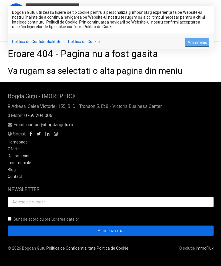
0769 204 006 (38, 115)
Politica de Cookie (84, 41)
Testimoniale (19, 162)
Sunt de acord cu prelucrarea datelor (43, 219)
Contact (15, 176)
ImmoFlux (205, 248)
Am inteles (197, 42)
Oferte (14, 149)
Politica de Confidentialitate (36, 41)
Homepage (18, 142)
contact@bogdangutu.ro (49, 124)
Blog (12, 169)
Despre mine (19, 156)
